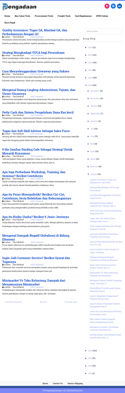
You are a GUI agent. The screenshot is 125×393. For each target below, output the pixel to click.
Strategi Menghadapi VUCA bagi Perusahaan (33, 52)
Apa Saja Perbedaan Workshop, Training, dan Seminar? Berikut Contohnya (33, 174)
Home (7, 16)
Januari (94, 174)
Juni (92, 136)
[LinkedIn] (119, 6)
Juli (92, 128)
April (92, 151)
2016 (90, 373)
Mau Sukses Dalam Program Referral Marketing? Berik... (102, 320)
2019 (90, 358)
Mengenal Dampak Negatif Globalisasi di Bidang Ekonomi (103, 258)
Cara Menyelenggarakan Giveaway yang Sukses (35, 71)
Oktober (94, 106)
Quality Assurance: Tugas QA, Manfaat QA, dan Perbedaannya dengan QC (34, 32)
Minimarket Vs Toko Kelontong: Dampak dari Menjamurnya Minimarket (33, 282)
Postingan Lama (71, 302)
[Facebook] (113, 6)
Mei (92, 143)
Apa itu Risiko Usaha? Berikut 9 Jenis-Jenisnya (35, 217)
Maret (93, 159)
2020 (90, 350)
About (45, 383)
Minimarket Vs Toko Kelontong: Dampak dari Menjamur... (104, 274)
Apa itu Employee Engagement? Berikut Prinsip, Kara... (104, 297)
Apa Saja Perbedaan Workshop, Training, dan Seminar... (104, 235)
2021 (90, 85)
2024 (90, 62)
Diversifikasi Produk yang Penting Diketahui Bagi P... (105, 289)
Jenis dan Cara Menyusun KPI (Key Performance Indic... (105, 313)
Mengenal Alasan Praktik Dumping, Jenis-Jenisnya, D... (106, 282)
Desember (95, 90)
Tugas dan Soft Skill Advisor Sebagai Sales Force (36, 131)
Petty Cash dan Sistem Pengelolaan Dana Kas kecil (37, 112)
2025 (90, 55)
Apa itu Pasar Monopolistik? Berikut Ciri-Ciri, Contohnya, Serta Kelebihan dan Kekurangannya (36, 196)
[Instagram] (107, 6)
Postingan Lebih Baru (13, 302)
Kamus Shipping (75, 383)
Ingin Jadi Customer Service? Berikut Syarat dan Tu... (103, 266)
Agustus (94, 121)
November (95, 98)
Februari (94, 166)
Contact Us (58, 383)
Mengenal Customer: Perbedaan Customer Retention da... (104, 328)
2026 (90, 47)
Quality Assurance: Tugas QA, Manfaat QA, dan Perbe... (103, 181)
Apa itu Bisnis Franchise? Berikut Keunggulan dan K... (105, 305)
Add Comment (36, 36)
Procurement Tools (44, 16)
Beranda (43, 302)
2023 (90, 70)
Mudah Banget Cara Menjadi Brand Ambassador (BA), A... (105, 336)
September (95, 113)
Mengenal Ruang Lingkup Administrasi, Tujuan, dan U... (103, 204)
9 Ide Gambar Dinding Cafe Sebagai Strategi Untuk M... (105, 227)
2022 (90, 77)
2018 (90, 365)
